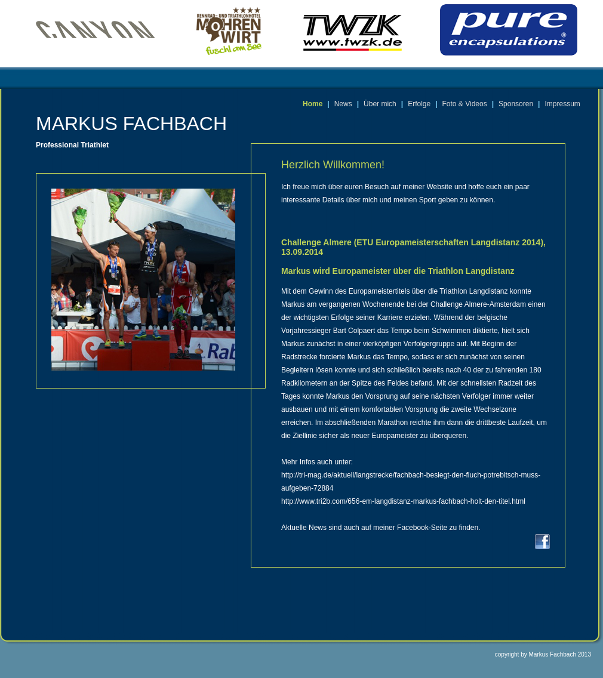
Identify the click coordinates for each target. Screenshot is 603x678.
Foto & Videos (464, 104)
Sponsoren (516, 104)
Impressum (562, 104)
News (343, 104)
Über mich (380, 104)
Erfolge (419, 104)
